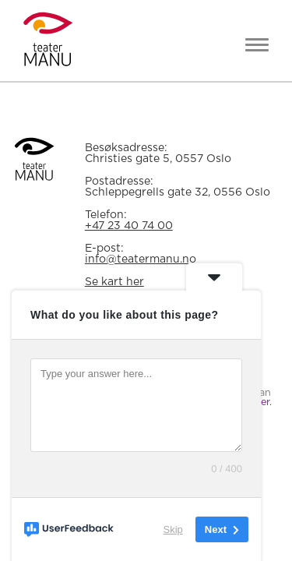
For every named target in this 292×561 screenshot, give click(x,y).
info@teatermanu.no (140, 259)
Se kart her (114, 282)
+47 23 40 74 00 (129, 226)
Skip (173, 529)
